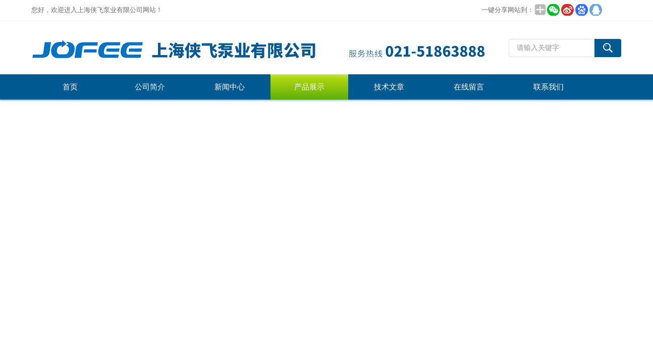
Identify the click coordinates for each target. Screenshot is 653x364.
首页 (70, 87)
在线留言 (469, 87)
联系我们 (548, 87)
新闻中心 (229, 87)
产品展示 (309, 87)
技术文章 (389, 87)
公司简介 (150, 87)
